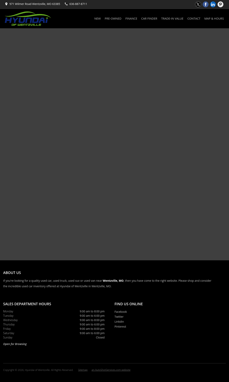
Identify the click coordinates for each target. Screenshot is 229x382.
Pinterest (120, 326)
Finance (131, 18)
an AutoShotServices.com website (111, 370)
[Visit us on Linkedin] (213, 4)
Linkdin (119, 321)
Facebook (120, 312)
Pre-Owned (113, 18)
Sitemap (83, 370)
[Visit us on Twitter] (198, 4)
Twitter (119, 316)
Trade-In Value (172, 18)
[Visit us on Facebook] (206, 4)
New (97, 18)
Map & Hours (214, 18)
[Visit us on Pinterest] (220, 4)
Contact (193, 18)
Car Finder (149, 18)
